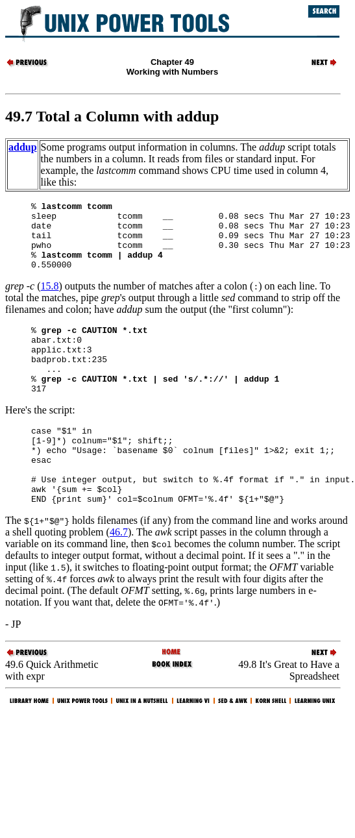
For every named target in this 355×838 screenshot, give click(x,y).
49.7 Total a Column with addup (112, 116)
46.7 (119, 574)
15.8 (50, 299)
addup (22, 147)
